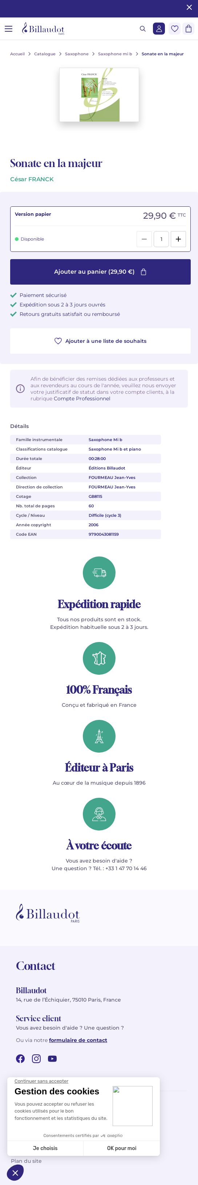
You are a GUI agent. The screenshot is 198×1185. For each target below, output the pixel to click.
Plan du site (26, 1161)
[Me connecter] (159, 29)
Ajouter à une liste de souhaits (100, 341)
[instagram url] (36, 1058)
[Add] (178, 239)
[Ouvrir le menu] (8, 28)
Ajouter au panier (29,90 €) (100, 271)
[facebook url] (20, 1058)
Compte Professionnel (82, 398)
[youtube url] (52, 1058)
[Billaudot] (43, 28)
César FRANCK (32, 179)
